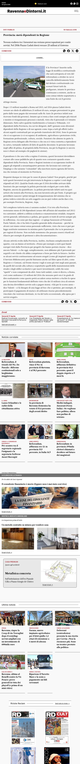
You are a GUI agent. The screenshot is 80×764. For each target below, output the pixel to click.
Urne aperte (34, 441)
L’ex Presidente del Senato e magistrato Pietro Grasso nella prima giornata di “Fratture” (41, 319)
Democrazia (61, 441)
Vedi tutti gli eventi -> (9, 324)
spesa (4, 628)
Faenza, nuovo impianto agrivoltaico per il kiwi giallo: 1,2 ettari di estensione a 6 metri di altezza (39, 636)
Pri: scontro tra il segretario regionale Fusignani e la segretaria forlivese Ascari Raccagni (11, 451)
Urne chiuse (61, 359)
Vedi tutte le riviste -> (62, 703)
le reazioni (6, 359)
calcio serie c (7, 672)
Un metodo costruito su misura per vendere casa (25, 525)
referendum (33, 400)
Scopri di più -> (7, 512)
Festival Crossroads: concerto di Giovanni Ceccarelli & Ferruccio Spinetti (14, 319)
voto (31, 359)
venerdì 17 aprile (9, 316)
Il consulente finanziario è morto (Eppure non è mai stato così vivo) (34, 484)
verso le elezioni (63, 628)
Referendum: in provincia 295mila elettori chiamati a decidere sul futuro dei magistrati (66, 449)
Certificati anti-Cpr (64, 400)
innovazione (34, 628)
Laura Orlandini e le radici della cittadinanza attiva (11, 406)
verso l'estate (34, 672)
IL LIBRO (4, 400)
